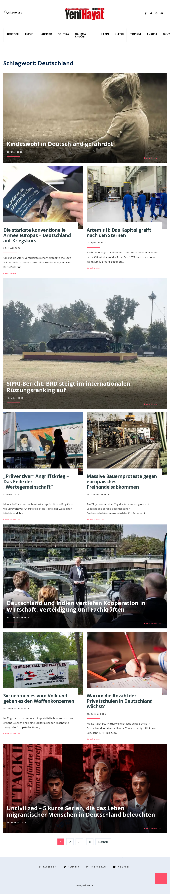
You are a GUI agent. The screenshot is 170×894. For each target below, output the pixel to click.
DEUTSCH (13, 34)
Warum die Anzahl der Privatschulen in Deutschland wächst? (120, 700)
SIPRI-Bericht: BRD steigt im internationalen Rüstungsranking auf (68, 387)
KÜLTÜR (119, 34)
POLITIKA (63, 34)
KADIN (105, 34)
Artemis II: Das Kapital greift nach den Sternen (119, 232)
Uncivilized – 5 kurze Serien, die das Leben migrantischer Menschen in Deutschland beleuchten (81, 811)
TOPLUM (135, 34)
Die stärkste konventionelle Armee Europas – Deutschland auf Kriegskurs (37, 235)
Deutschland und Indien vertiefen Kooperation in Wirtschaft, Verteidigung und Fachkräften (76, 606)
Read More (153, 157)
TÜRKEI (29, 34)
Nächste (103, 842)
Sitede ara (13, 12)
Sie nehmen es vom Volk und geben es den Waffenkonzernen (38, 698)
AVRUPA (152, 34)
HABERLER (46, 34)
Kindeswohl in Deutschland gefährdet (60, 144)
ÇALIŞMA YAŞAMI (80, 35)
